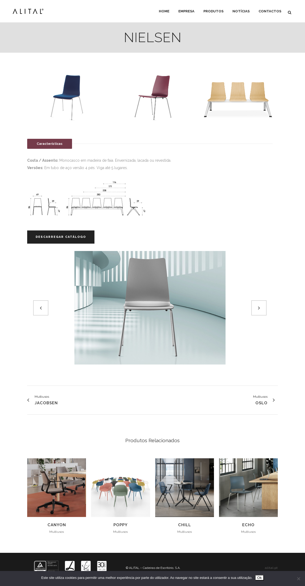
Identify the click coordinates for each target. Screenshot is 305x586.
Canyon (56, 525)
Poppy (120, 525)
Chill (184, 525)
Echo (248, 525)
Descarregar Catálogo (61, 237)
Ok (259, 578)
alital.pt (271, 568)
